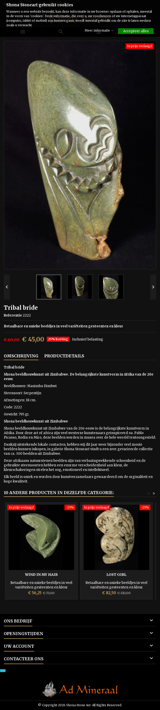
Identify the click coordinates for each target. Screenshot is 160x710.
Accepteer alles (136, 31)
